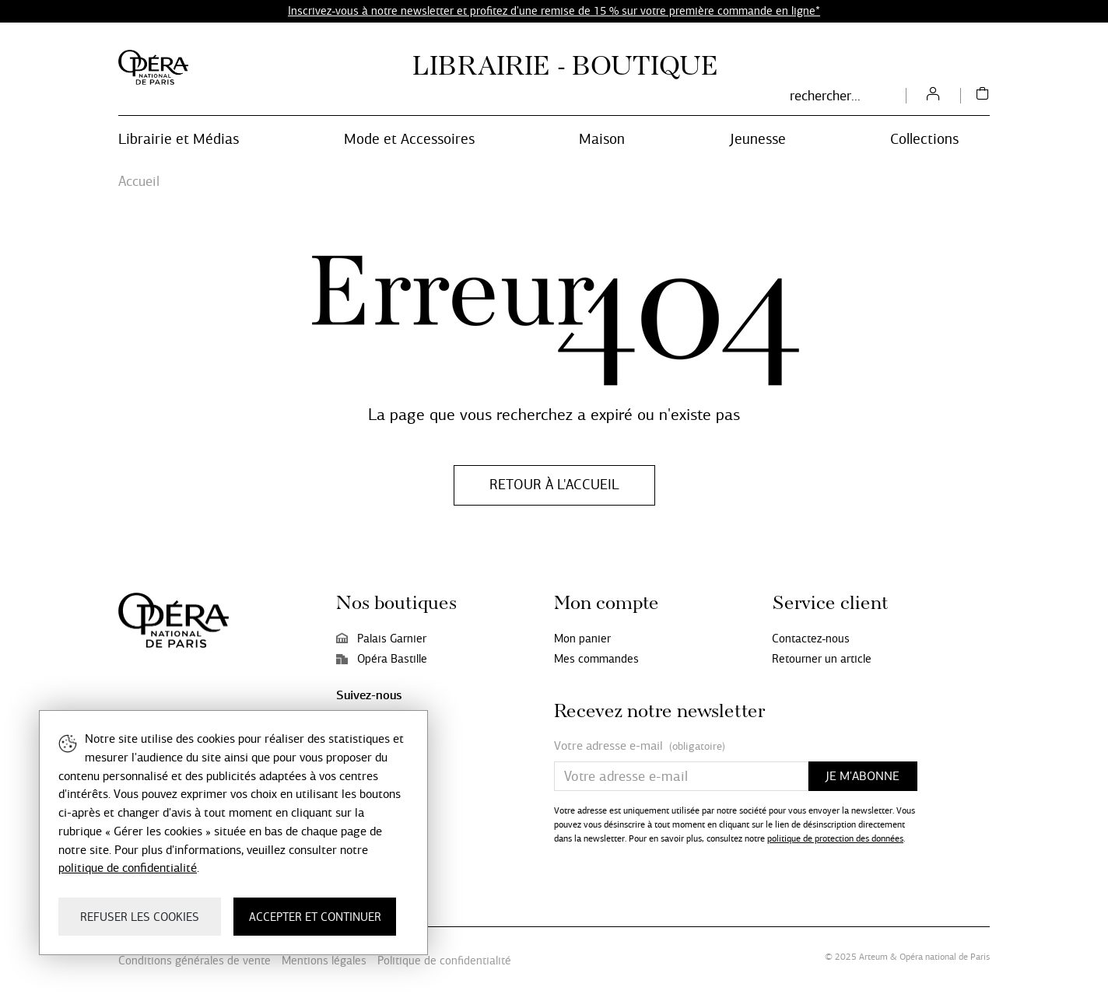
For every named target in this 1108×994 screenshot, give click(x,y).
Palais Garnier (381, 639)
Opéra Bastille (381, 659)
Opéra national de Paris (944, 956)
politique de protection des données (835, 838)
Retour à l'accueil (554, 484)
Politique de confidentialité (444, 961)
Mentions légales (324, 961)
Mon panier (582, 639)
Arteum (873, 956)
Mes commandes (596, 659)
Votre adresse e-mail (639, 746)
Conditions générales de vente (194, 961)
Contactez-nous (811, 639)
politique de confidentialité (127, 867)
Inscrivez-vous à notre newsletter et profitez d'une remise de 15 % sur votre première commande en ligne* (554, 11)
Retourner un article (821, 659)
